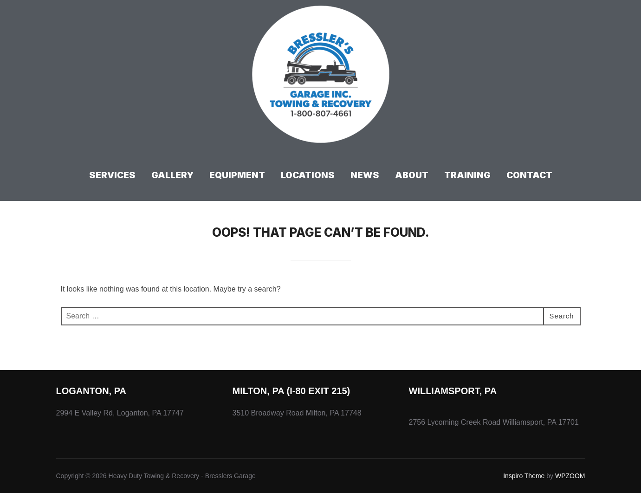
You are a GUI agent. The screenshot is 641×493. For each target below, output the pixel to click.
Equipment (237, 175)
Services (112, 175)
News (364, 175)
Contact (529, 175)
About (411, 175)
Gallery (172, 175)
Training (467, 175)
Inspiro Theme (523, 476)
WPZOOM (570, 476)
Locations (308, 175)
